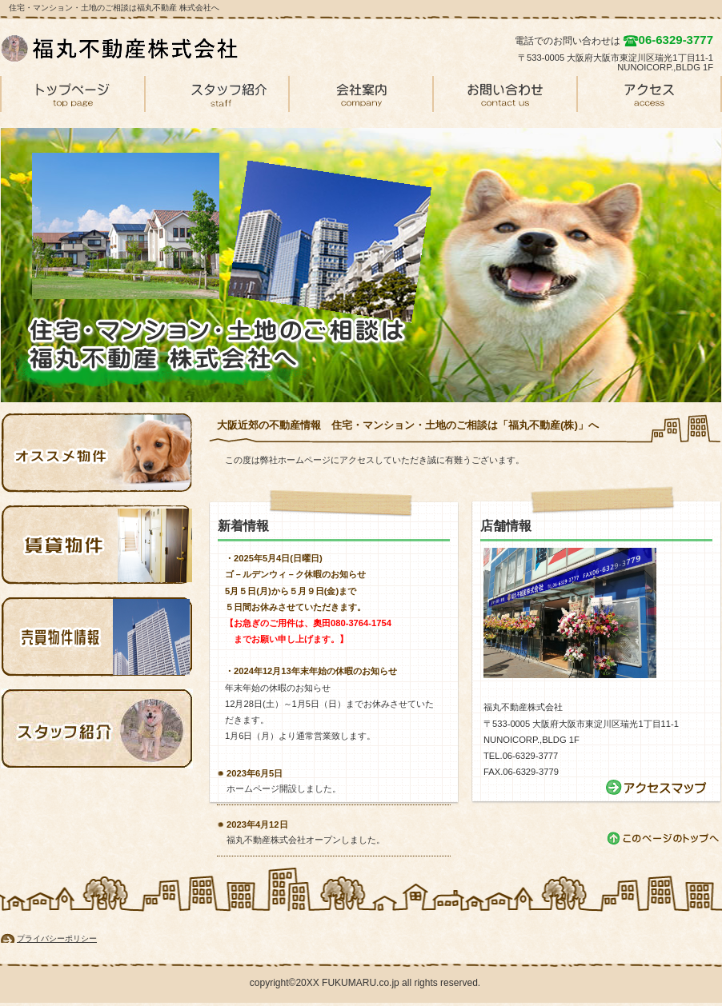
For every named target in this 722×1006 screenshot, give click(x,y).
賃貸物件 (97, 545)
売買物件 (97, 637)
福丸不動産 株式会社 (121, 48)
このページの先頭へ (664, 838)
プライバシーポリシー (57, 938)
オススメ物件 (97, 453)
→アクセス (657, 788)
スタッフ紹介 (97, 728)
